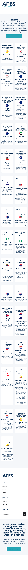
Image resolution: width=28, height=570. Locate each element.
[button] (25, 4)
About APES (5, 486)
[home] (8, 4)
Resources (5, 504)
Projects (4, 492)
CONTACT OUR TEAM (13, 549)
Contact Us (5, 501)
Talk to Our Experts (14, 36)
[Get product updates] (12, 514)
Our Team (4, 489)
